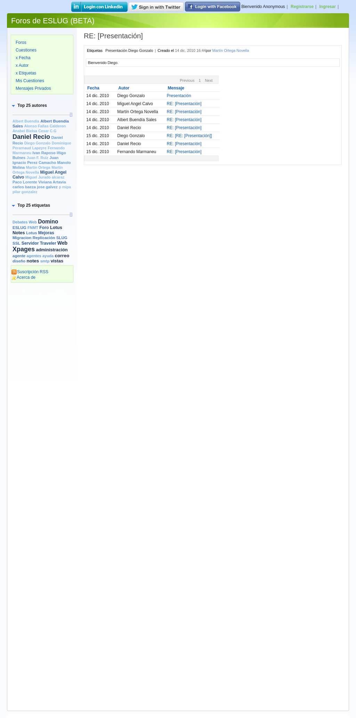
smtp (45, 261)
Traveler (48, 243)
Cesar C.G (47, 131)
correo (62, 255)
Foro (44, 227)
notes (32, 260)
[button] (29, 105)
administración (51, 249)
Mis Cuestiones (30, 80)
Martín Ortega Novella (230, 50)
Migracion (22, 238)
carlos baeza (24, 187)
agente (19, 256)
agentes (33, 256)
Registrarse (302, 6)
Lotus (31, 233)
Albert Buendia (26, 121)
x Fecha (23, 57)
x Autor (22, 65)
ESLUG (19, 228)
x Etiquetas (26, 73)
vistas (57, 260)
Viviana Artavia (52, 182)
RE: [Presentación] (184, 103)
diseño (19, 261)
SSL (16, 243)
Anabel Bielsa (25, 131)
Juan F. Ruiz (37, 158)
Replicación (44, 238)
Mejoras (46, 232)
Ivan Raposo (43, 153)
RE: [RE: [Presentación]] (189, 135)
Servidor (30, 243)
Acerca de (23, 277)
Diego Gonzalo (37, 143)
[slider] (71, 115)
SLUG (61, 238)
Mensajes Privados (33, 88)
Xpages (24, 249)
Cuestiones (26, 50)
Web (62, 243)
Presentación (179, 95)
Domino (48, 221)
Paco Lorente (25, 182)
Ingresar (327, 6)
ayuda (48, 256)
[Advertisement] (42, 392)
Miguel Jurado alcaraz (45, 177)
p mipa (65, 187)
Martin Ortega (38, 167)
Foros (21, 42)
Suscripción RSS (29, 271)
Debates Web (25, 222)
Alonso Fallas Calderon (45, 126)
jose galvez (47, 187)
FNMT (32, 228)
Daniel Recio (31, 136)
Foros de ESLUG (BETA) (53, 20)
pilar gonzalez (25, 192)
